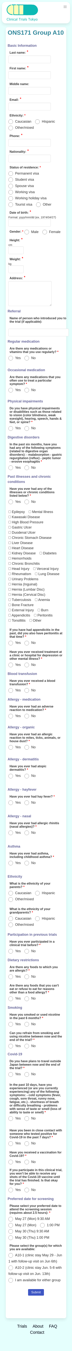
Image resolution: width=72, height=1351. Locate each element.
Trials (22, 1326)
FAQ (53, 1326)
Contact (37, 1332)
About (38, 1326)
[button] (65, 7)
